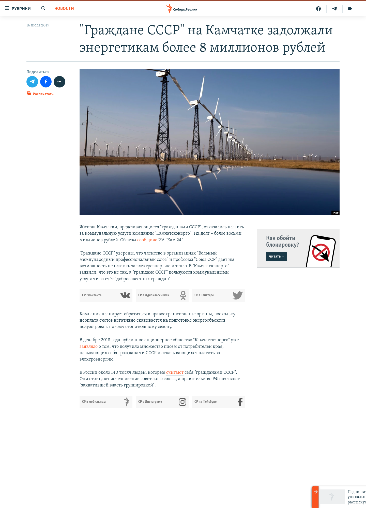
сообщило (147, 240)
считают (175, 372)
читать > (276, 257)
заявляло (89, 346)
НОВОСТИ (64, 8)
